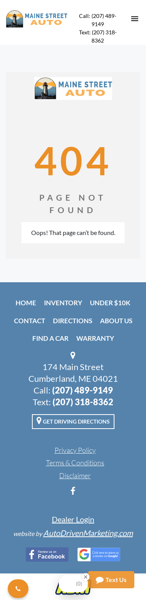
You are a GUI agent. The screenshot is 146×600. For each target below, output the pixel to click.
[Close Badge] (86, 577)
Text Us (111, 580)
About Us (116, 321)
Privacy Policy (75, 450)
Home (26, 303)
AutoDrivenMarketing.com (88, 533)
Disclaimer (75, 475)
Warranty (95, 338)
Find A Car (50, 338)
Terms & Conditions (75, 462)
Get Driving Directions (73, 420)
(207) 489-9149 (82, 390)
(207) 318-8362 (83, 402)
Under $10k (110, 303)
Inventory (63, 303)
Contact (29, 321)
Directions (72, 321)
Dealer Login (73, 519)
